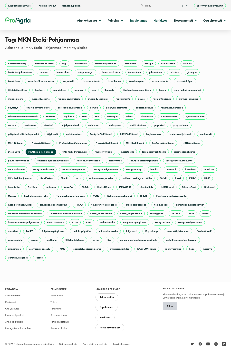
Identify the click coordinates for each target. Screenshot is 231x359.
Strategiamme (12, 295)
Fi (185, 6)
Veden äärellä (107, 222)
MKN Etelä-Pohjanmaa (40, 151)
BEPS (88, 222)
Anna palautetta (14, 321)
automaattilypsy (17, 63)
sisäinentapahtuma (184, 151)
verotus (12, 125)
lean (93, 90)
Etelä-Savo (14, 151)
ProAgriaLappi (134, 169)
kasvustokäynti (185, 81)
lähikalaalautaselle (135, 204)
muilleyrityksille (103, 151)
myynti (34, 240)
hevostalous (63, 72)
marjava (207, 248)
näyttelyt (13, 107)
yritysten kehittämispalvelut (23, 134)
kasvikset (190, 169)
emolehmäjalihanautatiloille (53, 160)
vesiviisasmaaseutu (39, 248)
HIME (207, 178)
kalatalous (14, 81)
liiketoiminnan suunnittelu (137, 90)
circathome (14, 248)
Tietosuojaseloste (68, 344)
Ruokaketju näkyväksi (36, 195)
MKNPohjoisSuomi (74, 240)
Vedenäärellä (204, 231)
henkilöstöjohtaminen (20, 72)
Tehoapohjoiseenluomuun (53, 204)
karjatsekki (69, 81)
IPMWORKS (125, 187)
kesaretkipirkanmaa (178, 231)
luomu (162, 90)
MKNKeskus (46, 178)
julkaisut (174, 72)
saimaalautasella (108, 231)
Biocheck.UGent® (44, 63)
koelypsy (40, 90)
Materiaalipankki (14, 315)
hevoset (44, 72)
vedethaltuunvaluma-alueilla (66, 213)
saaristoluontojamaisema (87, 248)
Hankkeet (160, 20)
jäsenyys (192, 72)
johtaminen (155, 72)
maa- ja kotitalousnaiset (187, 90)
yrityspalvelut (181, 125)
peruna (94, 107)
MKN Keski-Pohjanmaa (74, 151)
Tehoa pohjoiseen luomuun (70, 195)
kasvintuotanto (92, 81)
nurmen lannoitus (188, 98)
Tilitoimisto (55, 308)
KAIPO (192, 178)
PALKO (29, 231)
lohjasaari (131, 231)
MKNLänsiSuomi (191, 143)
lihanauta (109, 90)
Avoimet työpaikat (110, 327)
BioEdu (85, 187)
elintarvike (81, 63)
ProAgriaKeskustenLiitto (179, 160)
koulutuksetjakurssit (181, 134)
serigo (96, 240)
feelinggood (161, 204)
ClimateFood (189, 187)
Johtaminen (56, 295)
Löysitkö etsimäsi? (108, 289)
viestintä (48, 125)
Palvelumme (58, 289)
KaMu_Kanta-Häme (101, 213)
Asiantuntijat (107, 297)
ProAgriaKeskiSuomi (107, 143)
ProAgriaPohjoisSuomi (106, 169)
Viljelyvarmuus (172, 248)
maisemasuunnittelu (69, 98)
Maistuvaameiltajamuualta (171, 195)
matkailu (52, 240)
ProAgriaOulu (162, 222)
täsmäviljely (146, 187)
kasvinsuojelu (136, 81)
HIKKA (79, 204)
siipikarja (69, 116)
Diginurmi (209, 187)
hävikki (154, 169)
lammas (78, 90)
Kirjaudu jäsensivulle (19, 5)
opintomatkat (74, 134)
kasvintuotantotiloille (88, 160)
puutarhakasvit (144, 107)
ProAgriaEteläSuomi (101, 134)
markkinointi (123, 98)
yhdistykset (115, 125)
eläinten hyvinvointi (105, 63)
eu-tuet (187, 63)
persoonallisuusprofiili (70, 107)
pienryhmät (115, 160)
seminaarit (206, 134)
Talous (53, 302)
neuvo (141, 98)
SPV (97, 116)
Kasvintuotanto (58, 315)
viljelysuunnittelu (71, 125)
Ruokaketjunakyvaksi (20, 204)
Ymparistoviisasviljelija (104, 204)
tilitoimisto (147, 116)
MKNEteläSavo (16, 169)
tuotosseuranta (169, 116)
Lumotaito (13, 187)
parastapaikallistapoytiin (190, 204)
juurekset (209, 169)
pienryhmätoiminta (116, 107)
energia (148, 63)
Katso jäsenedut (47, 5)
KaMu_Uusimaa (55, 222)
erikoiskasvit (168, 63)
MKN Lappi (167, 187)
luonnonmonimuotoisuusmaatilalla (138, 240)
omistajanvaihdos (119, 248)
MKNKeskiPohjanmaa (20, 178)
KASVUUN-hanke (146, 248)
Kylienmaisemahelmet (119, 195)
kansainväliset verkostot (41, 81)
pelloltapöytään (82, 231)
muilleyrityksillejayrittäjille (137, 178)
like (109, 240)
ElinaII (64, 178)
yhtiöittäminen (137, 125)
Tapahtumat (138, 20)
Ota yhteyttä (12, 308)
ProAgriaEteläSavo (43, 169)
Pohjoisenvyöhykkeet (53, 231)
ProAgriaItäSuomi (41, 143)
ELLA (75, 222)
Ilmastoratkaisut (59, 328)
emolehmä (130, 63)
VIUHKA (176, 213)
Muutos (12, 195)
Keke (191, 213)
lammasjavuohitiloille (154, 151)
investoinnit (134, 72)
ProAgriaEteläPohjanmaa (144, 160)
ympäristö (159, 125)
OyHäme (33, 187)
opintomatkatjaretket (101, 178)
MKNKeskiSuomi (135, 143)
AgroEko (68, 187)
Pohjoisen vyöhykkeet (135, 222)
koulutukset (59, 90)
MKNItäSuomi (15, 143)
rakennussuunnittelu (172, 107)
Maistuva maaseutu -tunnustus (25, 213)
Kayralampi (151, 231)
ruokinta (51, 116)
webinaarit (94, 125)
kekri (178, 178)
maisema (51, 187)
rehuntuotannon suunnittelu (23, 116)
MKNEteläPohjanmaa (74, 169)
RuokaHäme (104, 187)
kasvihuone (114, 81)
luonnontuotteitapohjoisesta (23, 222)
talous (129, 116)
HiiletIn (144, 195)
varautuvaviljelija (18, 257)
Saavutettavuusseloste (95, 344)
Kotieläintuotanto (59, 321)
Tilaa (170, 306)
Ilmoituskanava (121, 344)
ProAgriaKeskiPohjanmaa (73, 143)
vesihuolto (30, 125)
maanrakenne (15, 98)
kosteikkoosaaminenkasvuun (181, 240)
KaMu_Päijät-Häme (131, 213)
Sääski (163, 178)
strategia (112, 116)
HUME (61, 248)
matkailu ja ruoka (98, 98)
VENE (96, 195)
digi (64, 63)
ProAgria (11, 289)
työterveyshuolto (195, 116)
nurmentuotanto (162, 98)
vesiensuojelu (15, 240)
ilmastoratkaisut (111, 72)
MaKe (205, 213)
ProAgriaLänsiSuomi (163, 143)
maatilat (13, 231)
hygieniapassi (153, 134)
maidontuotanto (41, 98)
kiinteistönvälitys (17, 90)
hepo (191, 248)
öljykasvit (52, 134)
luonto (39, 257)
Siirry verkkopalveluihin (210, 5)
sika (84, 116)
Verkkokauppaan (70, 5)
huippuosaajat (86, 72)
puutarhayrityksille (18, 160)
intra (78, 178)
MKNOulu (172, 169)
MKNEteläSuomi (129, 134)
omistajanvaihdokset (37, 107)
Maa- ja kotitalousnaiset (18, 328)
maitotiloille (127, 151)
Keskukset (10, 302)
